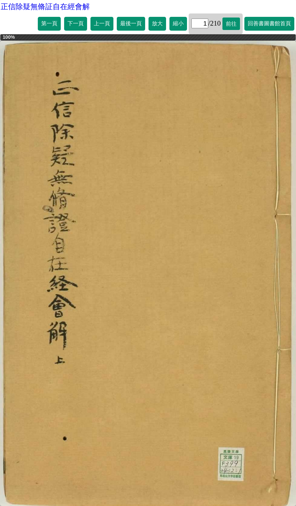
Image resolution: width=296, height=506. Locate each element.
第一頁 (49, 23)
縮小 (178, 23)
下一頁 (76, 23)
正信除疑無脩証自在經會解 (45, 6)
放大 (157, 23)
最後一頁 (131, 23)
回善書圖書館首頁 (269, 23)
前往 (231, 24)
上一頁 (102, 23)
